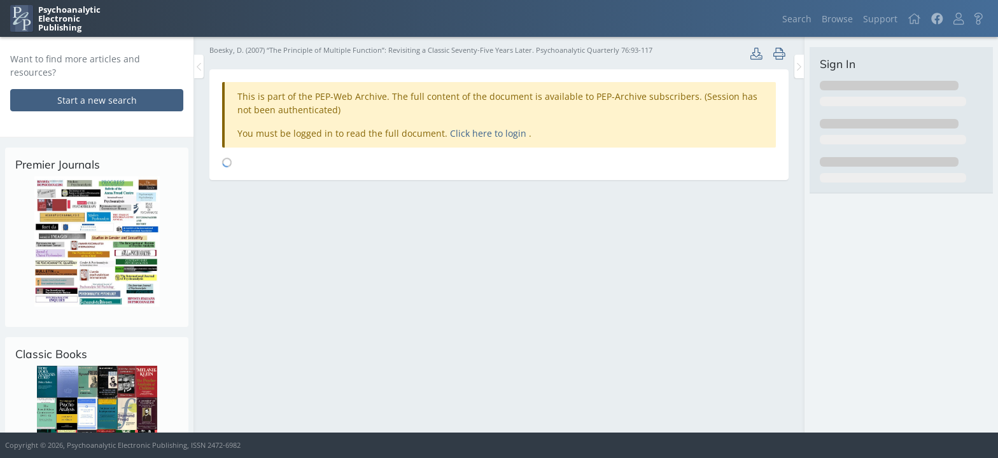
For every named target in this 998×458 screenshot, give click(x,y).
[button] (958, 19)
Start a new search (97, 100)
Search (797, 19)
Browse (837, 19)
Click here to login (489, 133)
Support (880, 19)
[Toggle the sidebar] (199, 66)
